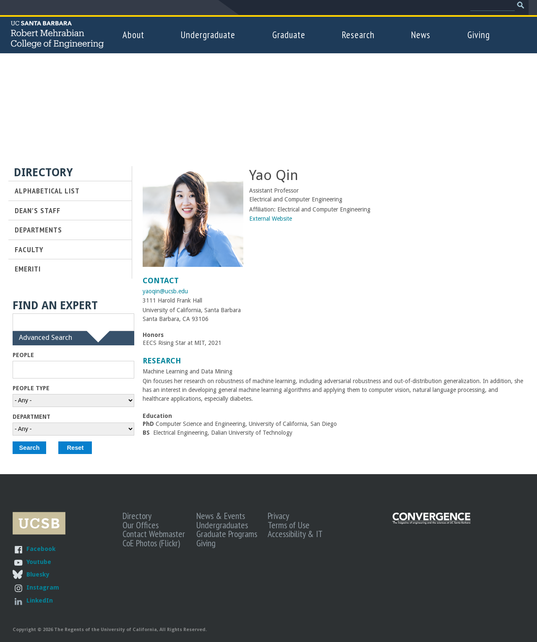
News (420, 35)
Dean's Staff (37, 210)
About (133, 35)
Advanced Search (45, 342)
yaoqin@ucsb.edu (165, 291)
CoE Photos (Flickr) (151, 543)
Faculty (29, 249)
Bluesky (37, 574)
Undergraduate (208, 35)
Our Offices (141, 525)
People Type (31, 388)
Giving (478, 35)
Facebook (40, 548)
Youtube (38, 561)
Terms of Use (289, 525)
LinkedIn (39, 600)
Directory (137, 516)
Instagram (42, 587)
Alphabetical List (47, 190)
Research (358, 35)
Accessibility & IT (295, 534)
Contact (161, 280)
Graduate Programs (226, 534)
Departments (38, 229)
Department (31, 416)
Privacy (278, 516)
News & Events (220, 516)
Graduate (288, 35)
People (23, 355)
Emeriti (28, 269)
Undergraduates (222, 525)
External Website (270, 218)
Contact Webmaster (154, 534)
